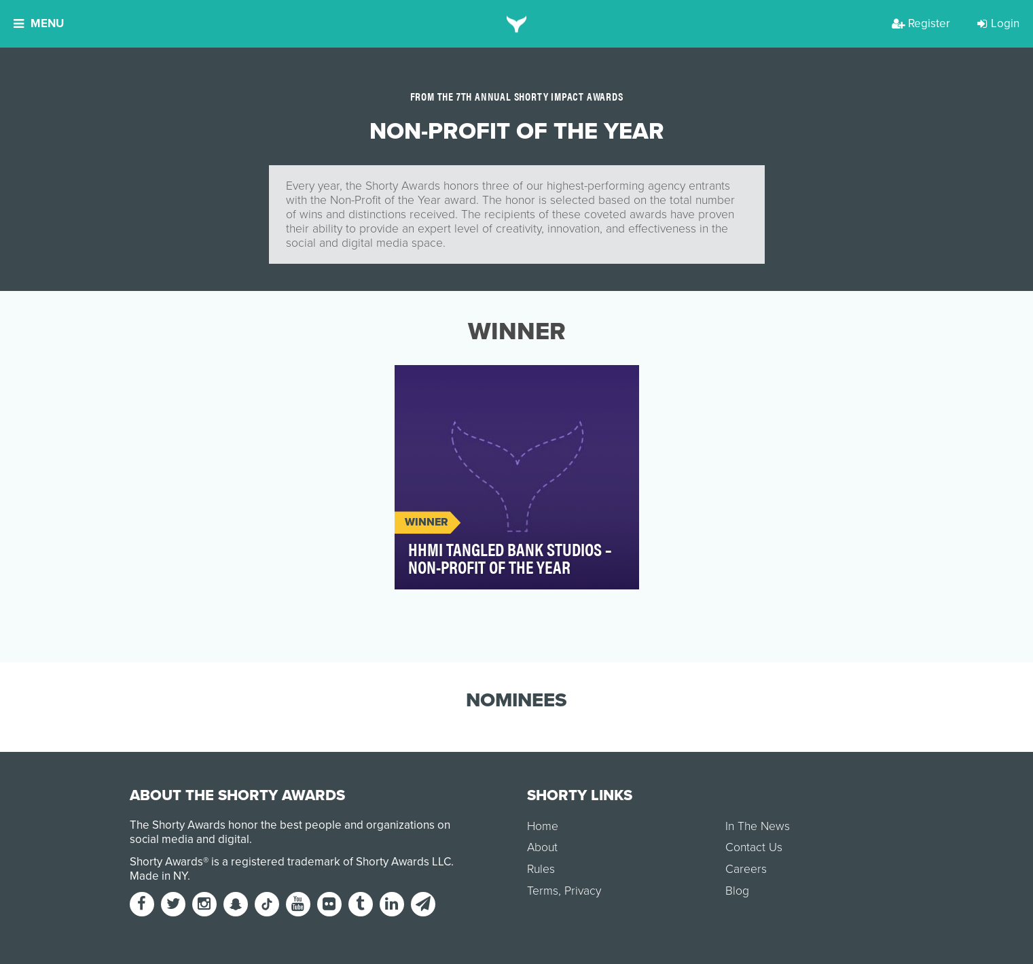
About (542, 847)
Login (998, 23)
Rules (541, 869)
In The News (757, 826)
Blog (737, 891)
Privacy (582, 891)
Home (542, 826)
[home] (516, 24)
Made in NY (158, 876)
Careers (746, 869)
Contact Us (753, 847)
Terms (542, 891)
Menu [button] (39, 23)
